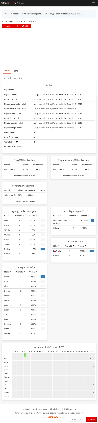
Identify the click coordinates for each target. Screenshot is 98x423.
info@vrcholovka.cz (41, 413)
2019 (16, 71)
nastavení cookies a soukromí (71, 413)
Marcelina (21, 21)
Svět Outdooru (70, 409)
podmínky (54, 413)
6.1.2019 (78, 94)
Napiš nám (76, 419)
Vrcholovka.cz (7, 21)
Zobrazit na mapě (10, 26)
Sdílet (91, 419)
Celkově (7, 71)
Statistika (32, 21)
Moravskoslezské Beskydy (63, 94)
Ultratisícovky (55, 409)
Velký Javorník (39, 94)
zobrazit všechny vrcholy (24, 176)
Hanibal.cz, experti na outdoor (34, 409)
